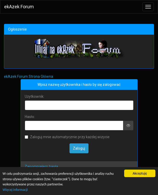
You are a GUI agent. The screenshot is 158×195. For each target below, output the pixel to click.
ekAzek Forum (19, 6)
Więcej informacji (15, 189)
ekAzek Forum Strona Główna (28, 76)
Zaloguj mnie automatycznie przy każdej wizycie (67, 137)
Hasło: (30, 117)
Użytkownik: (34, 96)
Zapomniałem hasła (41, 166)
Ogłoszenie (17, 29)
